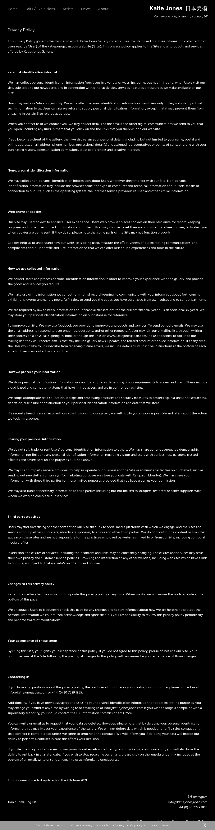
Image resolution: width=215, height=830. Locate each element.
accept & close (204, 826)
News (85, 9)
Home (13, 9)
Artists (67, 9)
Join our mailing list (22, 802)
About (103, 9)
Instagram (198, 797)
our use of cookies (160, 825)
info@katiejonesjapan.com (187, 802)
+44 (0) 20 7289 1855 (192, 807)
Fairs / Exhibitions (40, 9)
